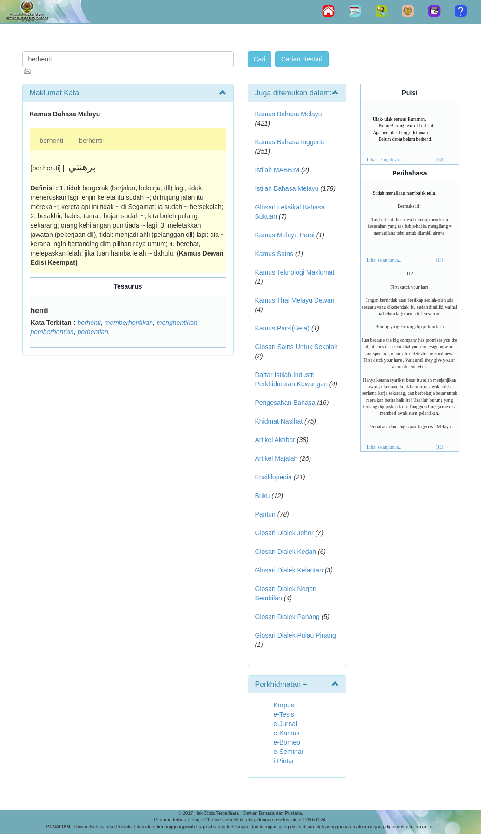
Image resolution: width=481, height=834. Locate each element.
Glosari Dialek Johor (284, 533)
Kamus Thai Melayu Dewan (295, 300)
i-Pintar (284, 761)
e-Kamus (287, 733)
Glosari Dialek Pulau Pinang (295, 635)
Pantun (265, 514)
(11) (439, 259)
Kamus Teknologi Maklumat (295, 272)
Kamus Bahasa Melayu (288, 114)
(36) (439, 159)
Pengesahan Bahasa (285, 402)
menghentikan (177, 322)
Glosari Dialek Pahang (287, 616)
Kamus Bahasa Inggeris (289, 142)
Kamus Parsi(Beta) (282, 328)
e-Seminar (289, 751)
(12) (439, 447)
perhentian (93, 332)
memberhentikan (129, 322)
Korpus (284, 705)
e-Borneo (287, 742)
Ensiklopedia (273, 477)
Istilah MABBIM (277, 170)
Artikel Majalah (276, 458)
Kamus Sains (274, 253)
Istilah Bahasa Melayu (287, 188)
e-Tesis (284, 714)
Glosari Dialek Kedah (285, 551)
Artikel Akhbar (275, 440)
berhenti (52, 140)
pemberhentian (52, 332)
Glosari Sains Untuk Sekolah (296, 346)
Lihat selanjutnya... (384, 159)
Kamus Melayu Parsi (285, 235)
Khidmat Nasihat (279, 421)
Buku (262, 495)
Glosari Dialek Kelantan (289, 570)
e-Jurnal (285, 723)
